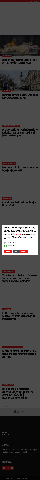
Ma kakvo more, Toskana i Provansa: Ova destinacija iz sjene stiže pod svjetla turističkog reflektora (19, 278)
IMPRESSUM (5, 435)
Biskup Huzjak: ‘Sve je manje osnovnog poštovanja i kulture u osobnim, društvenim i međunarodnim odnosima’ (17, 393)
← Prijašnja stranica (8, 406)
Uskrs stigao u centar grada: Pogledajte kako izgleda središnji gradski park (18, 240)
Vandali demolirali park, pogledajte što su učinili (19, 204)
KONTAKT (5, 432)
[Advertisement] (20, 21)
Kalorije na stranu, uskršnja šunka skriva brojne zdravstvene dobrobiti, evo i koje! (19, 354)
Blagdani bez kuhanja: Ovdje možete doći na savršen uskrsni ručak (19, 61)
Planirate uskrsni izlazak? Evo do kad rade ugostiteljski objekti (20, 96)
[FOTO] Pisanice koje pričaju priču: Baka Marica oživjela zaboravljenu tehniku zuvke (18, 316)
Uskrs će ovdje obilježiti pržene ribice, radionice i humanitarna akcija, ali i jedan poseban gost (20, 132)
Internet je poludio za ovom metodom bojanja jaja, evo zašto (20, 169)
